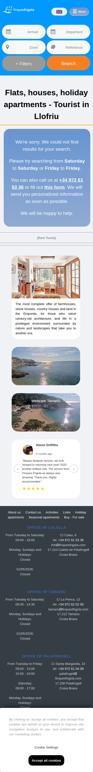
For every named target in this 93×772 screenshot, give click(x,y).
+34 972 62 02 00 (71, 604)
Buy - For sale (74, 517)
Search (68, 63)
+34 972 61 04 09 (71, 669)
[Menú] (78, 11)
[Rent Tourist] (46, 238)
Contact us (33, 512)
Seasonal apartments (44, 517)
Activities (52, 512)
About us (14, 512)
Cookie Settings (46, 747)
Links (67, 512)
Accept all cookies (46, 760)
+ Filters (24, 63)
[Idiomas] (58, 12)
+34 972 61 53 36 (71, 540)
